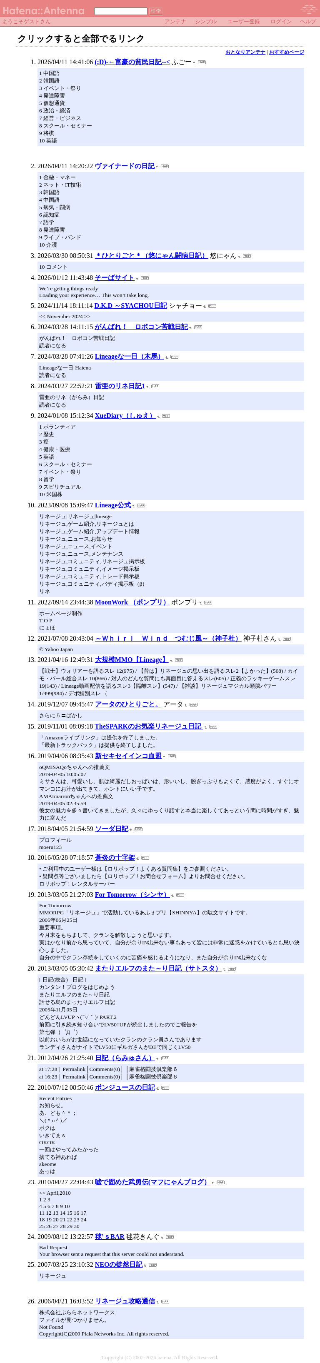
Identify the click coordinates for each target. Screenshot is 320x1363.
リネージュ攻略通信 (125, 1301)
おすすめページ (286, 52)
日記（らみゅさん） (125, 1057)
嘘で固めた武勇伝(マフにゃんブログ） (152, 1182)
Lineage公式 (113, 505)
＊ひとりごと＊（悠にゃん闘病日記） (151, 255)
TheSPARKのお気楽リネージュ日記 (149, 726)
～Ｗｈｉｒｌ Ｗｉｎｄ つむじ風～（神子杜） (168, 638)
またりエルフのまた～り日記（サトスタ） (158, 968)
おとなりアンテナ (245, 52)
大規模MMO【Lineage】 (132, 659)
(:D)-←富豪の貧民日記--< (132, 61)
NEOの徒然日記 (119, 1264)
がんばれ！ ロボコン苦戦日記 (141, 326)
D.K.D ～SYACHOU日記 (131, 305)
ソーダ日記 (111, 828)
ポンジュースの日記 (125, 1087)
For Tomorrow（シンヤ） (132, 894)
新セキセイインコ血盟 (128, 755)
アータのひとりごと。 (128, 704)
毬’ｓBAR (110, 1236)
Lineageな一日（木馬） (129, 356)
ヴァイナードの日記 (125, 166)
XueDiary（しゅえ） (125, 415)
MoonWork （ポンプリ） (132, 602)
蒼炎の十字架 (115, 857)
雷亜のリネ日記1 (120, 385)
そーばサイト (115, 277)
